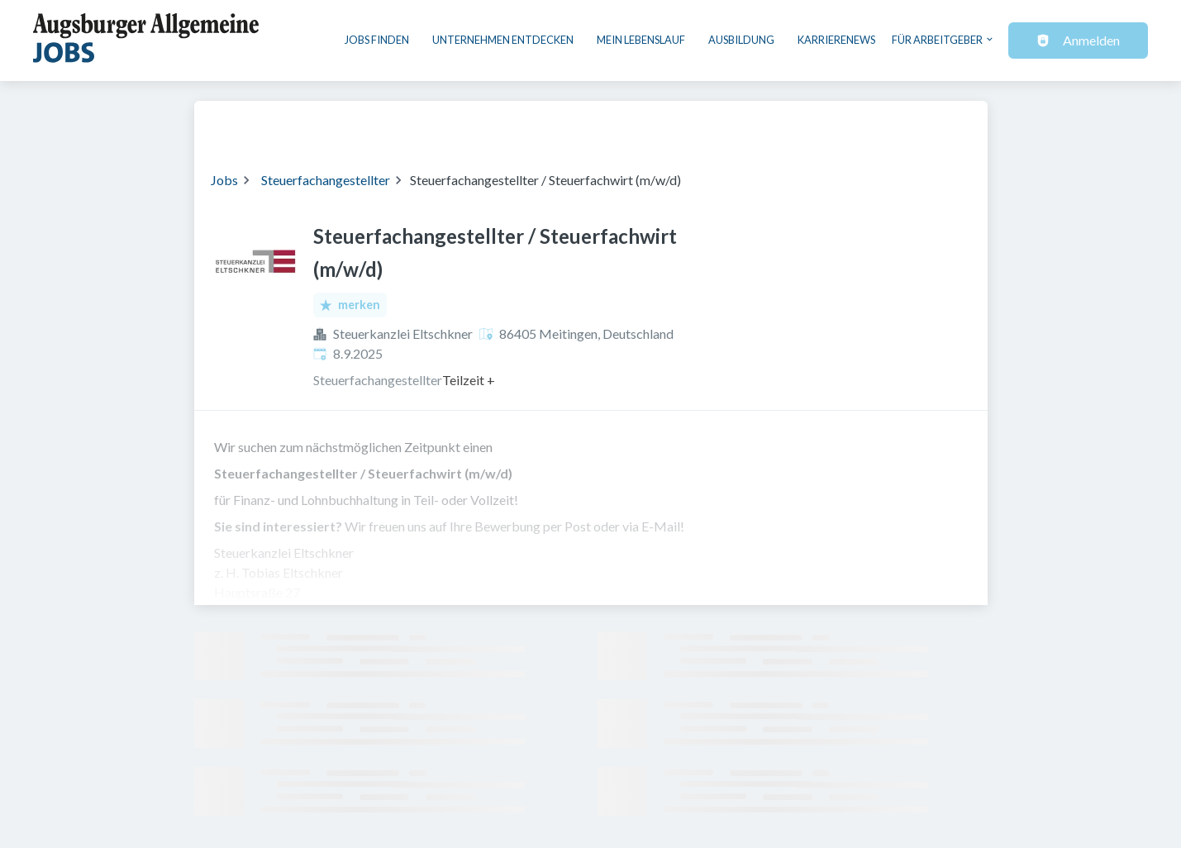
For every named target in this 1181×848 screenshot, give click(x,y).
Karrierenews (836, 39)
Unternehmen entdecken (503, 39)
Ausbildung (741, 39)
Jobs (224, 180)
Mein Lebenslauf (641, 39)
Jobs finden (377, 39)
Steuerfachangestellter (325, 180)
